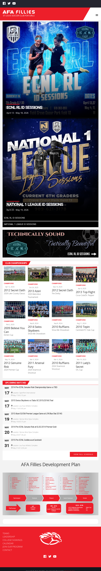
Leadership (9, 536)
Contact (7, 550)
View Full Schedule (83, 454)
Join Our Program (13, 546)
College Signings (12, 540)
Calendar (8, 543)
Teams (6, 533)
